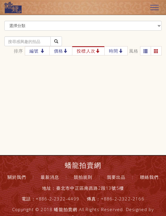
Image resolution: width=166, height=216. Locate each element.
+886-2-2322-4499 (57, 199)
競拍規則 (83, 177)
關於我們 (16, 177)
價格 (61, 51)
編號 (37, 51)
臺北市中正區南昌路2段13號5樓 (90, 188)
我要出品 (116, 177)
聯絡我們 (149, 177)
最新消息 (50, 177)
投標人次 (88, 51)
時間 (116, 51)
